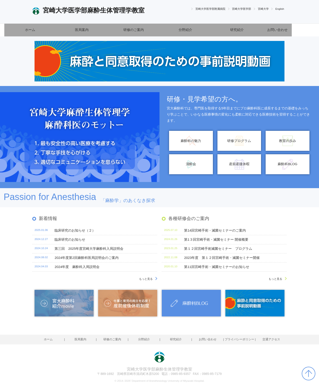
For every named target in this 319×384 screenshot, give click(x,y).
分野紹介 (185, 30)
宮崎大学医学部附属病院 (210, 8)
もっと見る (146, 278)
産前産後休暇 (239, 164)
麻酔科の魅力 (191, 141)
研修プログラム (239, 141)
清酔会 (191, 164)
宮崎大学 (263, 8)
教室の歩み (287, 141)
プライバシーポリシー (239, 339)
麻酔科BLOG (287, 164)
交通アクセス (271, 339)
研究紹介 (237, 30)
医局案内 (82, 30)
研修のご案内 (133, 30)
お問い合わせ (277, 30)
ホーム (30, 30)
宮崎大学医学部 (241, 8)
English (279, 8)
